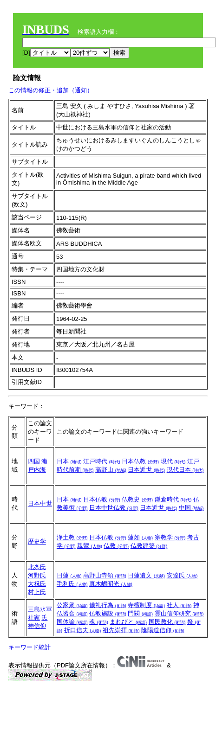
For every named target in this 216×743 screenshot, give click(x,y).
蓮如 (140, 537)
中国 (191, 507)
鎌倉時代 (173, 499)
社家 (34, 617)
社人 (179, 605)
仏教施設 (107, 613)
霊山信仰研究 (179, 613)
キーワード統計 (29, 647)
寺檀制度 (146, 605)
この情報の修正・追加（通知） (50, 90)
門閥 (140, 613)
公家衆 (72, 605)
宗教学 (170, 537)
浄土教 (72, 537)
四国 (34, 461)
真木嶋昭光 (110, 583)
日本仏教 (140, 461)
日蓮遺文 (146, 575)
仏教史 (137, 499)
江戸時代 (101, 461)
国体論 (72, 621)
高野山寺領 (104, 575)
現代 (173, 461)
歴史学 (37, 541)
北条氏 (37, 567)
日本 (69, 461)
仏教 (116, 545)
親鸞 (89, 545)
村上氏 (37, 592)
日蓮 (69, 575)
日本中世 (40, 503)
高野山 (110, 469)
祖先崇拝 (121, 630)
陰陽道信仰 (162, 630)
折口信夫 (82, 630)
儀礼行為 (107, 605)
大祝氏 (37, 583)
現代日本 (185, 469)
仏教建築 (149, 545)
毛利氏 (72, 583)
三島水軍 (40, 609)
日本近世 (146, 469)
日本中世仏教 (113, 507)
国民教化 (167, 621)
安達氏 (182, 575)
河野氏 (37, 575)
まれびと (128, 621)
